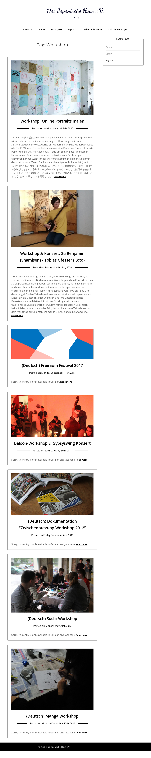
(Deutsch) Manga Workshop (52, 722)
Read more (60, 176)
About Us (28, 29)
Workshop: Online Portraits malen (52, 121)
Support (72, 29)
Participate (57, 29)
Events (41, 29)
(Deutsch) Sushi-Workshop (52, 625)
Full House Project (118, 29)
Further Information (92, 29)
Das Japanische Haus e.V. (75, 10)
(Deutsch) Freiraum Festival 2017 (52, 365)
